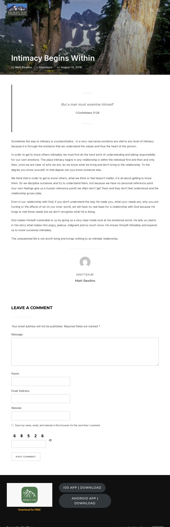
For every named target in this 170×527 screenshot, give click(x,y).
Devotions (45, 60)
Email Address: (20, 384)
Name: (15, 367)
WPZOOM (157, 520)
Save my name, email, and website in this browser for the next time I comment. (57, 418)
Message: (17, 327)
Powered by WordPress (20, 520)
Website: (16, 401)
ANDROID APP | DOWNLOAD (85, 494)
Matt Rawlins (23, 60)
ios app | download (82, 481)
